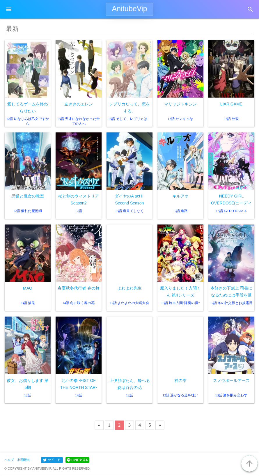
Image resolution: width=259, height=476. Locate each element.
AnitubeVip (129, 9)
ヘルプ (9, 459)
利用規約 (23, 459)
